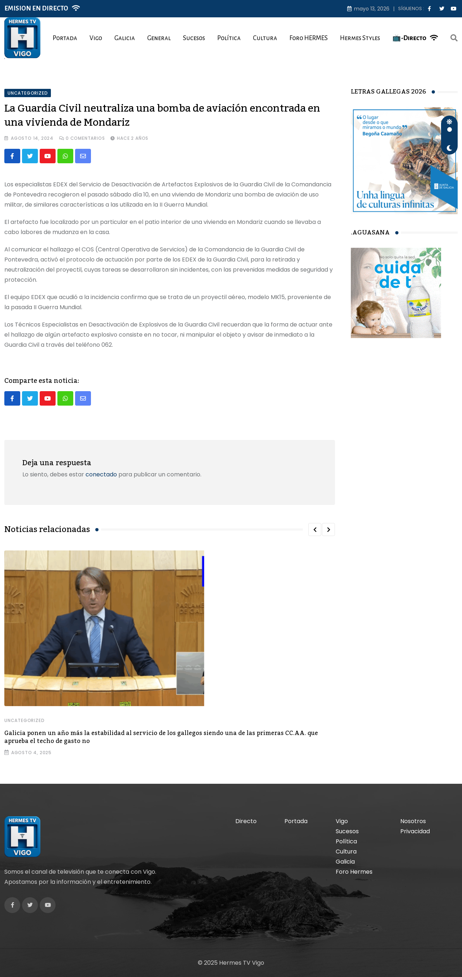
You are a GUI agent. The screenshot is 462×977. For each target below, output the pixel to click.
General (159, 38)
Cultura (265, 38)
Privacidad (415, 831)
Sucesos (194, 38)
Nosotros (413, 821)
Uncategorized (24, 720)
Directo (246, 821)
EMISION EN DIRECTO (36, 8)
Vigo (96, 38)
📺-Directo (409, 38)
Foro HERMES (308, 38)
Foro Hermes (354, 872)
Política (229, 38)
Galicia (124, 38)
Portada (65, 38)
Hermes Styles (360, 38)
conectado (101, 474)
